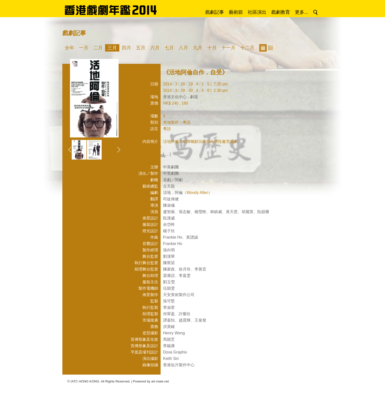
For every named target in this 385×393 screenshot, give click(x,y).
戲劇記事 (214, 12)
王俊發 (200, 320)
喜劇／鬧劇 (173, 180)
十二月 (247, 47)
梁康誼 (169, 275)
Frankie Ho (172, 237)
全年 (69, 47)
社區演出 (257, 12)
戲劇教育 (280, 12)
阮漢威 (169, 218)
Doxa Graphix (175, 352)
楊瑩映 (200, 212)
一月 (83, 47)
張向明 (169, 250)
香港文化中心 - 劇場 (180, 97)
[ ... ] (167, 154)
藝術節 (236, 12)
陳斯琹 (169, 263)
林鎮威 (216, 212)
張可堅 (169, 301)
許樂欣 (185, 314)
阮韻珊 (263, 212)
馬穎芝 (169, 339)
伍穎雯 (169, 288)
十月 (212, 47)
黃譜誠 (192, 237)
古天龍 (169, 186)
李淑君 (169, 307)
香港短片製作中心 (178, 365)
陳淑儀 (169, 205)
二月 (98, 47)
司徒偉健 (171, 199)
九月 (197, 47)
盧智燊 (169, 212)
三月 (112, 47)
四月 (126, 47)
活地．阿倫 (173, 192)
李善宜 (200, 269)
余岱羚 (169, 224)
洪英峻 (169, 327)
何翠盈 (169, 314)
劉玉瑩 (169, 282)
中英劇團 (171, 167)
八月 (183, 47)
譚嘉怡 (169, 320)
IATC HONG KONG (85, 381)
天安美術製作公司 (178, 295)
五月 (140, 47)
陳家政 (169, 269)
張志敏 (185, 212)
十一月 (228, 47)
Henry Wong (174, 333)
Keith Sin (171, 358)
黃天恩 (232, 212)
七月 (169, 47)
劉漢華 (169, 256)
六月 (155, 47)
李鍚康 (169, 346)
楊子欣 (169, 231)
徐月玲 (185, 269)
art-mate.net (160, 381)
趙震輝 (185, 320)
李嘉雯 (185, 275)
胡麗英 (247, 212)
